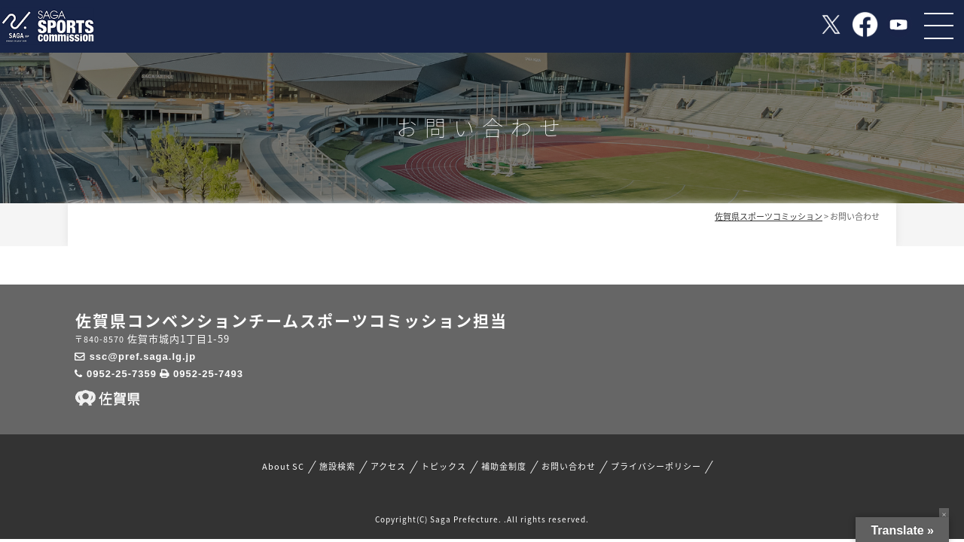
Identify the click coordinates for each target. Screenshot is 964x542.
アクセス (388, 467)
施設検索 (337, 467)
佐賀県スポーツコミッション (768, 216)
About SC (283, 467)
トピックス (443, 467)
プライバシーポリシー (656, 467)
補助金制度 (503, 467)
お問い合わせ (568, 467)
